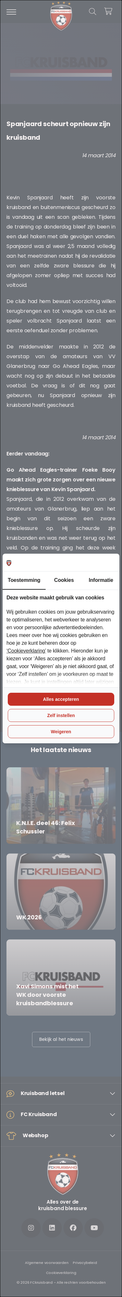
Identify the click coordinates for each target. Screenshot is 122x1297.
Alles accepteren (61, 699)
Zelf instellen (61, 715)
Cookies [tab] (64, 580)
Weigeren (61, 731)
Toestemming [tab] (24, 580)
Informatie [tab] (101, 580)
